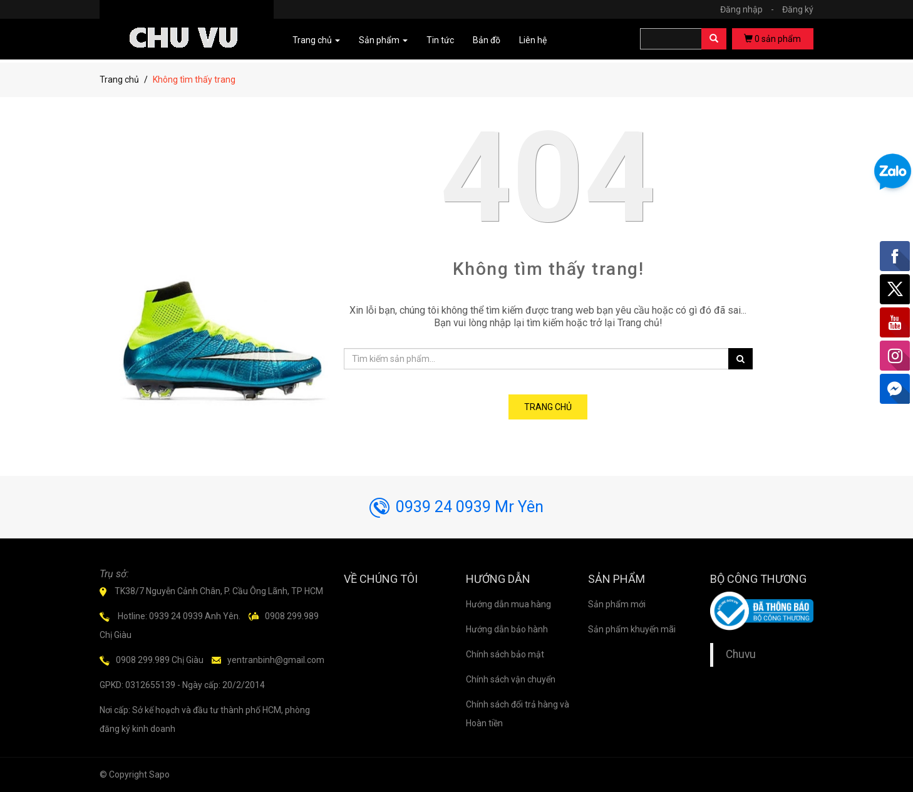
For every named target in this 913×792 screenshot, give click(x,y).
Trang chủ (119, 80)
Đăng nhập (750, 9)
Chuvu (741, 654)
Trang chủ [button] (316, 40)
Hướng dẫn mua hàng (508, 604)
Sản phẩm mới (617, 604)
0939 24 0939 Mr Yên (456, 507)
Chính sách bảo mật (505, 654)
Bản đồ (486, 40)
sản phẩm (772, 39)
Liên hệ (533, 40)
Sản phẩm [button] (383, 40)
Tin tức (440, 40)
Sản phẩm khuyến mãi (632, 629)
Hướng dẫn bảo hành (507, 629)
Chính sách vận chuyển (510, 679)
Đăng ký (797, 9)
